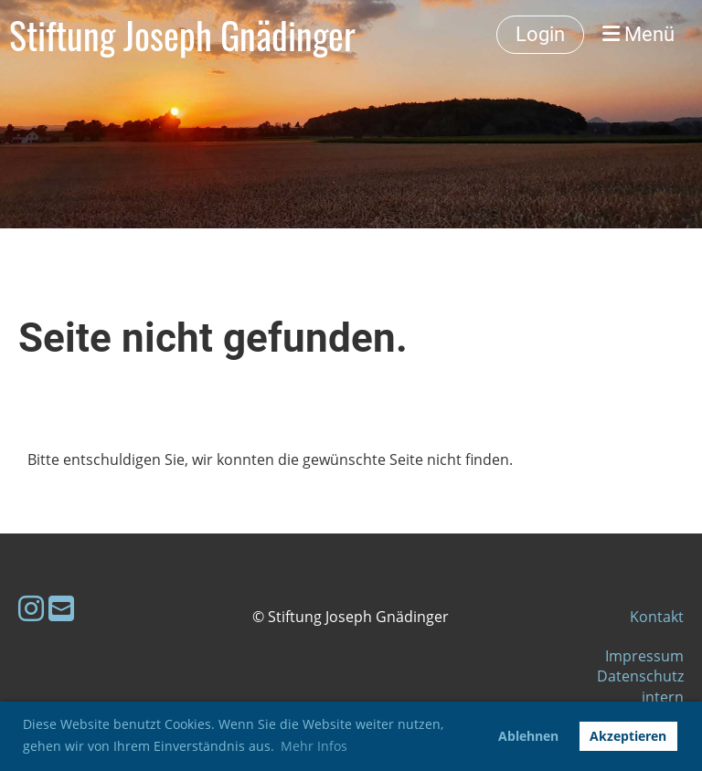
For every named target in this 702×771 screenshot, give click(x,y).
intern (663, 697)
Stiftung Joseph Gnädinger (182, 34)
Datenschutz (640, 676)
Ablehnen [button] (528, 736)
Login (540, 34)
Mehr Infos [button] (314, 746)
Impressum (644, 656)
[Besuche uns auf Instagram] (31, 608)
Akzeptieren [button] (628, 736)
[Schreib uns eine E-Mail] (61, 608)
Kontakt (657, 617)
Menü (638, 34)
